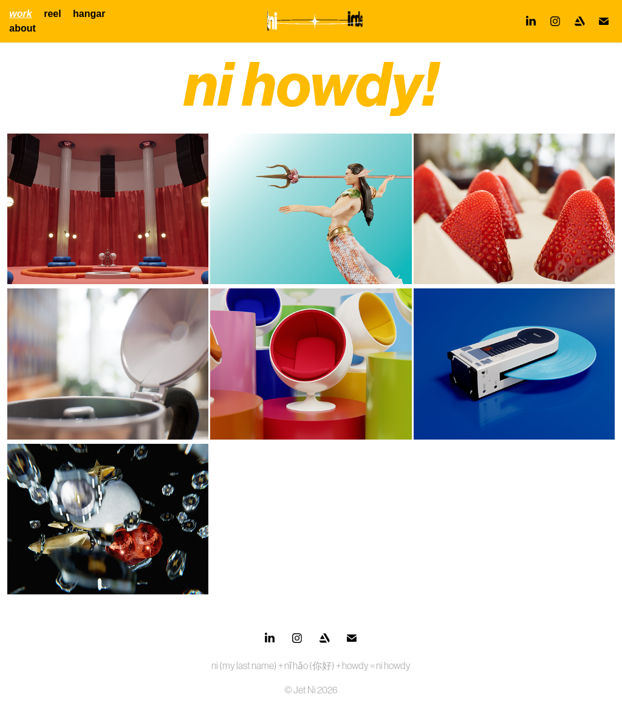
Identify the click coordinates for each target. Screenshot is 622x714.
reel (52, 13)
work (20, 13)
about (22, 28)
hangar (89, 13)
